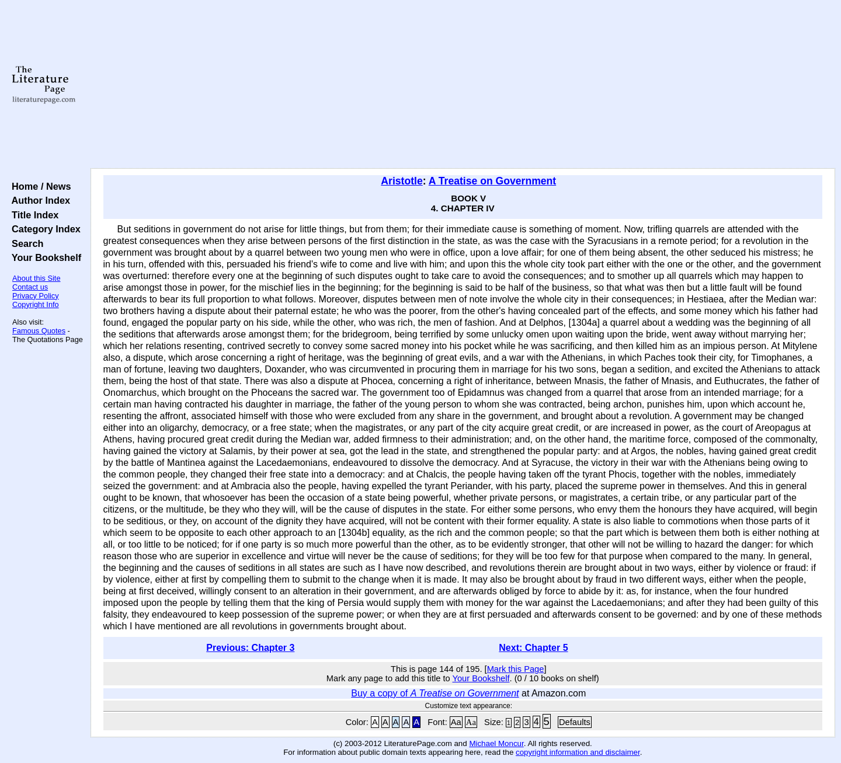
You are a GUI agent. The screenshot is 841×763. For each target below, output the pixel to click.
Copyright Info (35, 304)
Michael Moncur (496, 743)
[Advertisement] (462, 84)
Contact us (30, 287)
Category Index (43, 229)
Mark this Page (515, 669)
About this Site (36, 278)
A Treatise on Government (492, 181)
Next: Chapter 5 (533, 648)
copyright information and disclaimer (578, 752)
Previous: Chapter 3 (250, 648)
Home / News (38, 186)
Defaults (574, 722)
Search (24, 243)
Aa (456, 722)
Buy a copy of (435, 693)
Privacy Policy (35, 295)
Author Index (38, 200)
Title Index (32, 215)
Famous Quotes (38, 330)
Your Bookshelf (43, 257)
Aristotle (401, 181)
